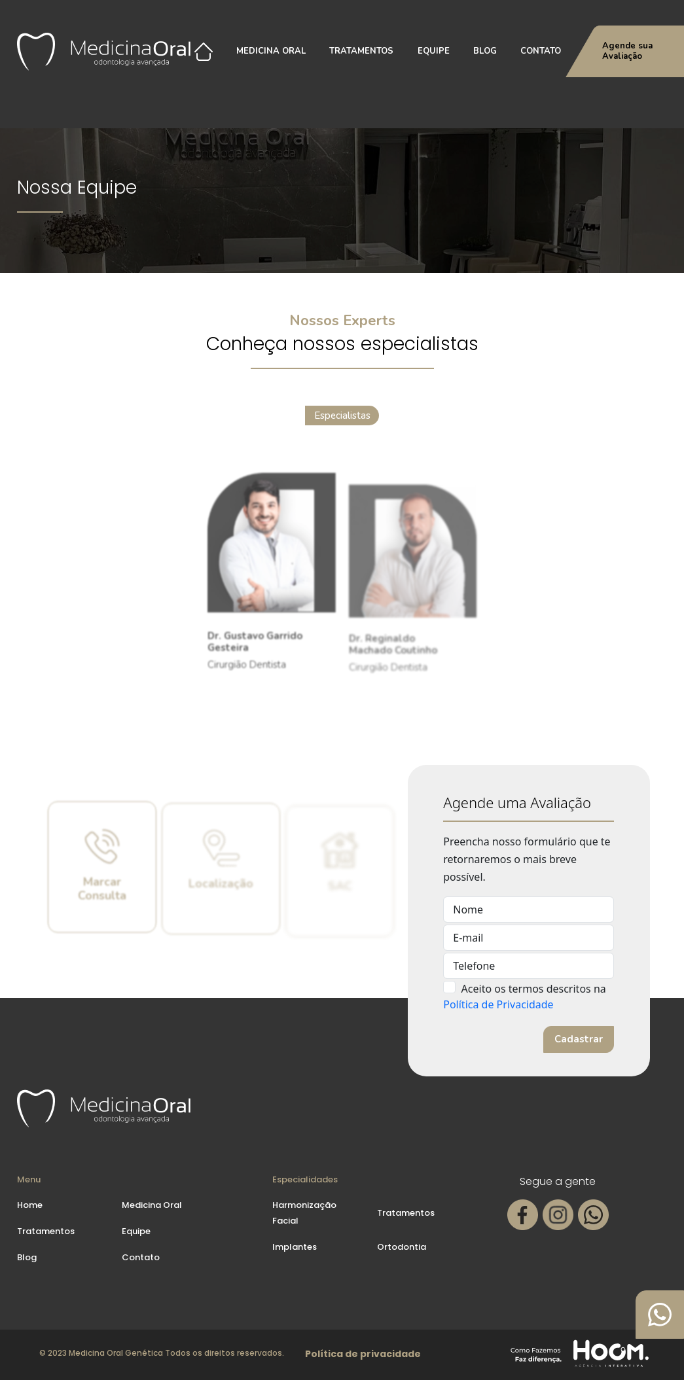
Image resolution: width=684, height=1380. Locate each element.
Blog (485, 51)
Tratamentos (361, 51)
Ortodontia (401, 1247)
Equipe (434, 51)
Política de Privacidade (498, 1004)
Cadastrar (578, 1039)
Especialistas (342, 417)
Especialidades (305, 1179)
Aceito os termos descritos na (533, 989)
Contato (540, 51)
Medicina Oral (271, 51)
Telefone (474, 966)
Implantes (294, 1247)
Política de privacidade (363, 1353)
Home (30, 1205)
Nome (468, 909)
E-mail (468, 937)
